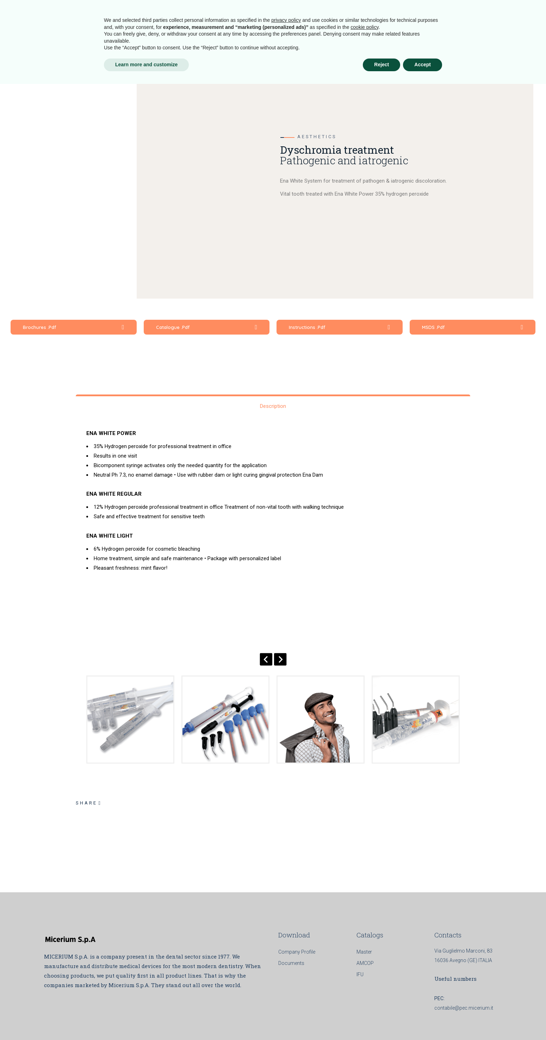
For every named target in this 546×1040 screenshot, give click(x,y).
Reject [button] (381, 1020)
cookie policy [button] (364, 983)
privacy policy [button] (286, 976)
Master (364, 952)
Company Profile (296, 952)
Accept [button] (422, 1020)
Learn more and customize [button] (146, 1020)
